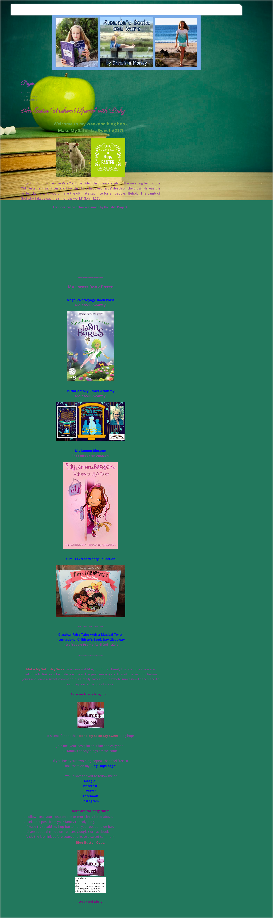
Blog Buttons (30, 99)
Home (27, 92)
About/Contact (31, 96)
